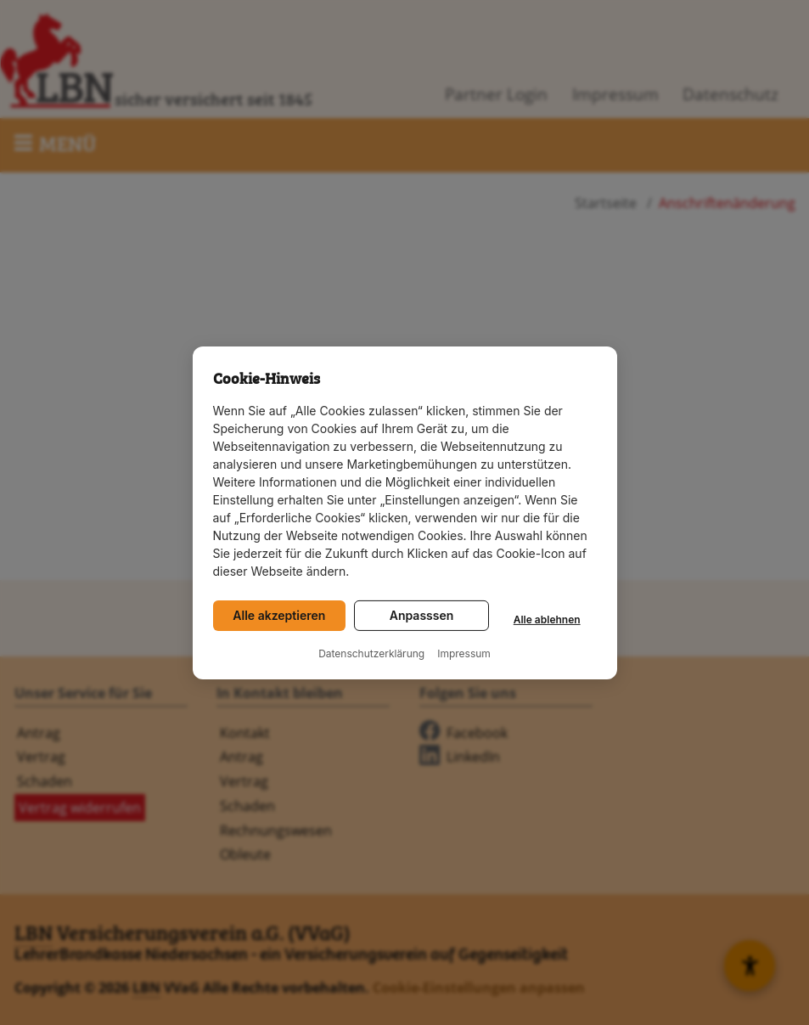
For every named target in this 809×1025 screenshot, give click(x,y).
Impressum (464, 654)
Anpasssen (422, 615)
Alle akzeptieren (279, 615)
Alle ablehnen (547, 619)
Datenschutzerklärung (371, 654)
